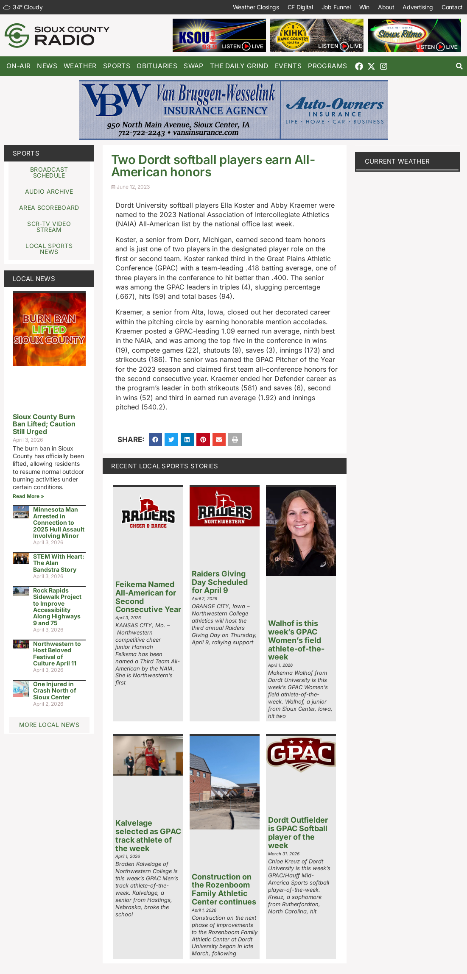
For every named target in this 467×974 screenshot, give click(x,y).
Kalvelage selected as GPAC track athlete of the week (148, 835)
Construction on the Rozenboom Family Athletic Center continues (224, 889)
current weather (397, 161)
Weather (80, 66)
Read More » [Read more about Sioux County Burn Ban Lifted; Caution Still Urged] (28, 496)
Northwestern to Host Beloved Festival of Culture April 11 (57, 653)
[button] (459, 66)
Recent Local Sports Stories (164, 466)
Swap (194, 66)
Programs (327, 66)
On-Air (18, 66)
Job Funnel (336, 7)
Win (364, 7)
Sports (116, 66)
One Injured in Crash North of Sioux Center (54, 690)
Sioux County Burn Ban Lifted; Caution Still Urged (44, 424)
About (386, 7)
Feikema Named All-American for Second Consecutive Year (148, 597)
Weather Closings (256, 7)
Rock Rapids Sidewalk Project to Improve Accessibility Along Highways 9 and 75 (57, 606)
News (47, 66)
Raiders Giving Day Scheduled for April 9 (220, 582)
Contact (452, 7)
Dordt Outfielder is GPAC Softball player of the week (298, 832)
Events (288, 66)
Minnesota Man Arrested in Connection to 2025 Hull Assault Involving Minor (58, 522)
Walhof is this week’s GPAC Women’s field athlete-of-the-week (296, 640)
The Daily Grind (239, 66)
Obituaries (157, 66)
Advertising (418, 7)
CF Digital (300, 7)
